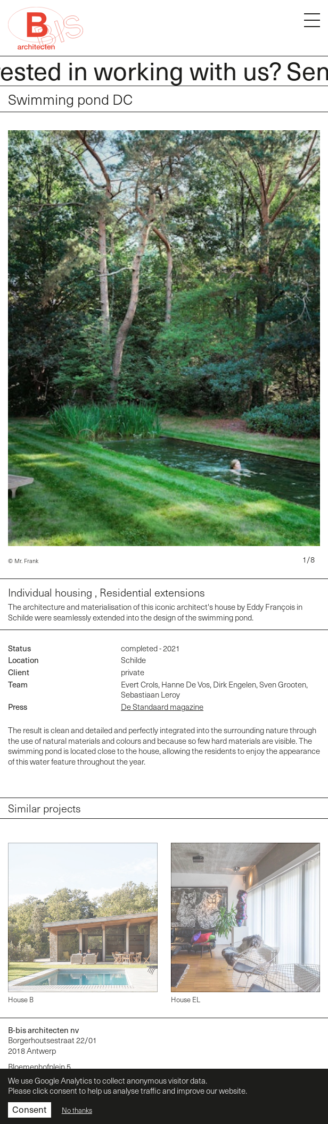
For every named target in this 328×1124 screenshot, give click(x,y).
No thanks (77, 1110)
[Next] (316, 345)
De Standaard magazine (162, 706)
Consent (29, 1109)
